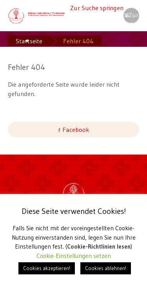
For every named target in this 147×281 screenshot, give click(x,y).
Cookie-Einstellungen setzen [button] (73, 256)
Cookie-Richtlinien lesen (99, 246)
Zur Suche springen (96, 8)
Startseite (29, 41)
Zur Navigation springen (131, 17)
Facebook (75, 129)
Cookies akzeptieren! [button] (46, 268)
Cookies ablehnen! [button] (105, 268)
